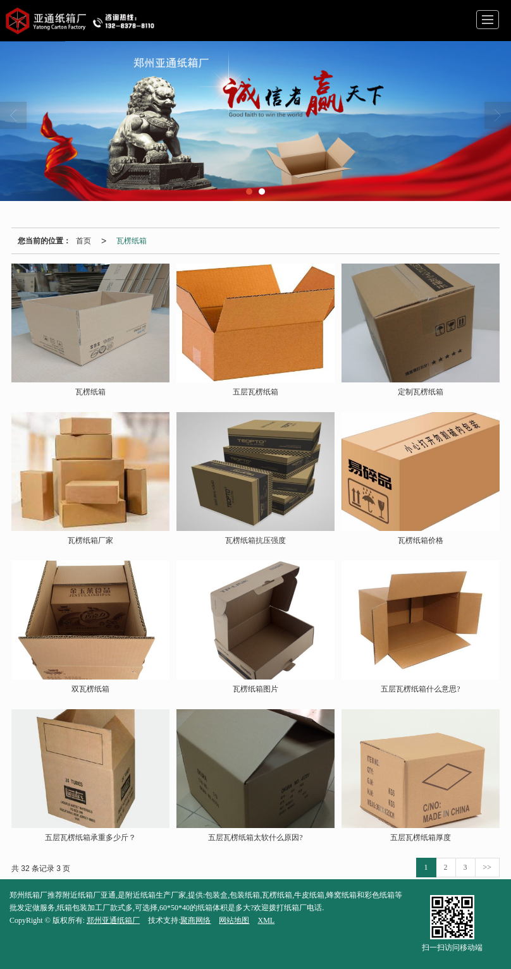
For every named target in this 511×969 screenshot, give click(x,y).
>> (487, 867)
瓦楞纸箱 (131, 240)
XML (265, 920)
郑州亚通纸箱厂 (113, 920)
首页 (83, 240)
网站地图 (234, 920)
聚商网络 (195, 920)
